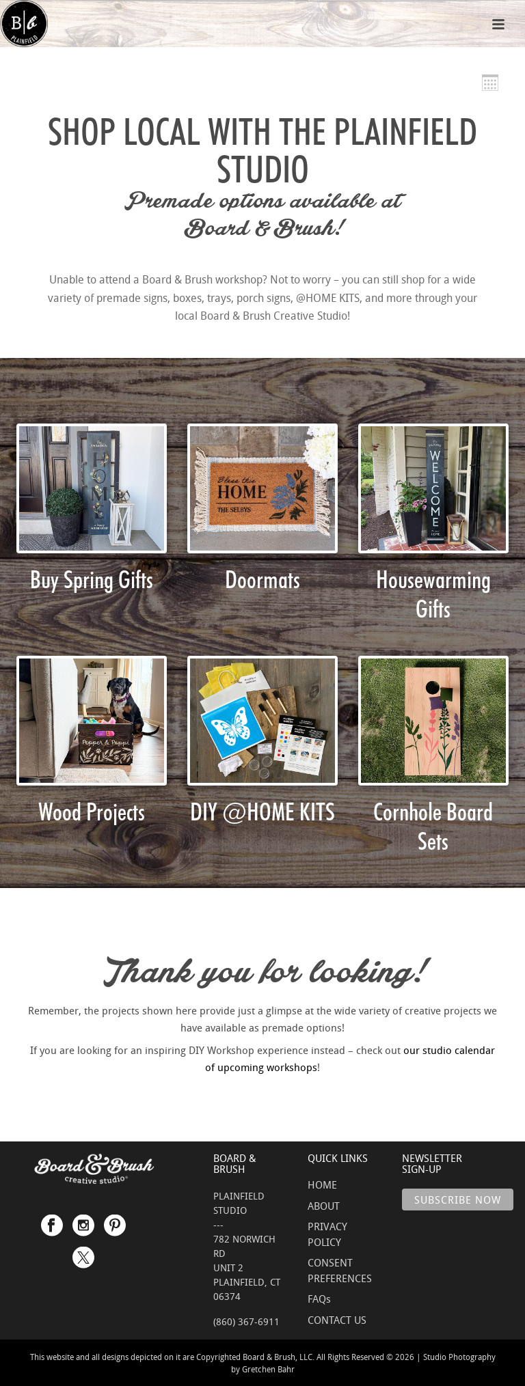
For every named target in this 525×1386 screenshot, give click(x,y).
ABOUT (324, 1205)
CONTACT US (337, 1320)
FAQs (319, 1298)
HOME (322, 1184)
